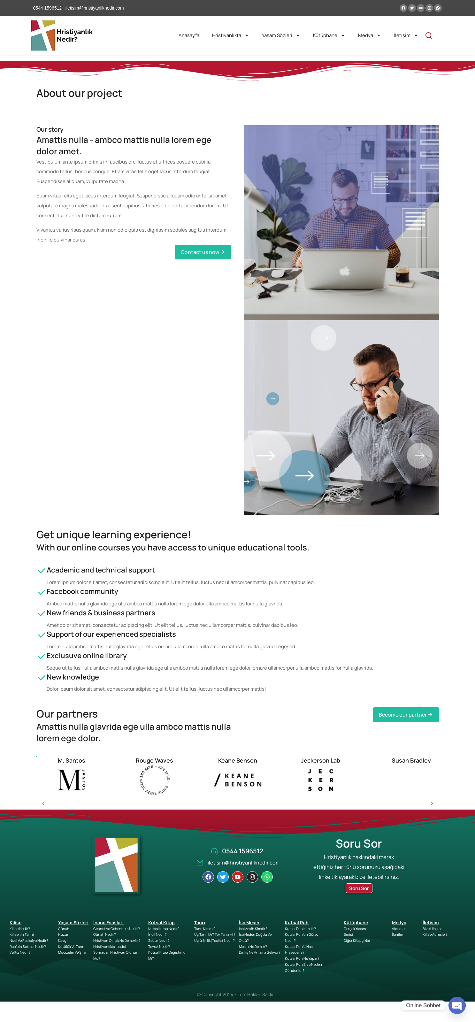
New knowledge (73, 677)
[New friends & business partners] (41, 619)
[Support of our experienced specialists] (41, 640)
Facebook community (82, 591)
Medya (369, 35)
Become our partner (406, 714)
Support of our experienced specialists (111, 634)
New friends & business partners (101, 613)
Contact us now (203, 252)
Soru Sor (359, 888)
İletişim (406, 35)
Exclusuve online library (87, 655)
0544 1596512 (242, 851)
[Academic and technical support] (41, 576)
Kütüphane (329, 35)
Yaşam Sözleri (281, 35)
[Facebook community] (41, 598)
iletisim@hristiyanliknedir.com (244, 862)
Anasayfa (189, 35)
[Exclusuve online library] (41, 662)
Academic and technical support (101, 570)
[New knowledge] (41, 683)
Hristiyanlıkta (230, 35)
